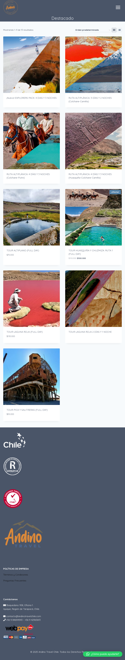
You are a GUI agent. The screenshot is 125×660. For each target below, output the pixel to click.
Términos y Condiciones (15, 574)
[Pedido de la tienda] (93, 30)
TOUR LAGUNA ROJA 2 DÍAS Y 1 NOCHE (90, 331)
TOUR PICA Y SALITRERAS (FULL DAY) (27, 409)
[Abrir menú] (118, 7)
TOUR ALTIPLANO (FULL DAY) (23, 250)
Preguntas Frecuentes (14, 580)
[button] (102, 654)
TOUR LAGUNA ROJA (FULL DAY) (25, 331)
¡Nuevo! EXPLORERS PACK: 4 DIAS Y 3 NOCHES (32, 97)
